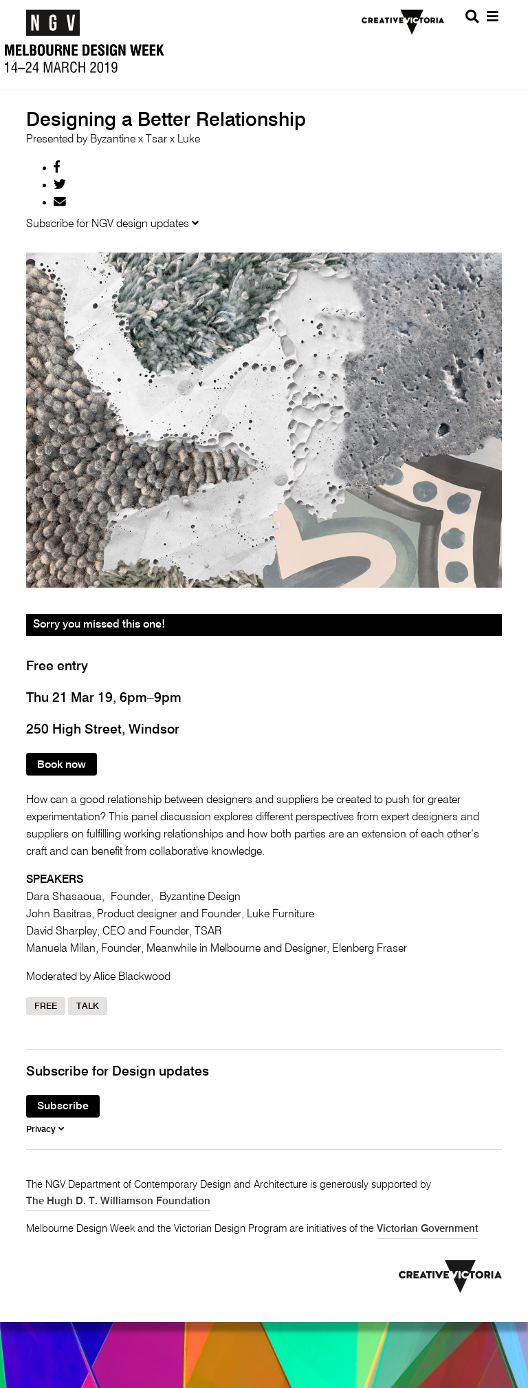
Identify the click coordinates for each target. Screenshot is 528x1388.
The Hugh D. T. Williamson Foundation (118, 1201)
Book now (61, 765)
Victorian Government (427, 1229)
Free (45, 1006)
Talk (87, 1006)
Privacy (45, 1129)
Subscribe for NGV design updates (112, 224)
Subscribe (63, 1107)
